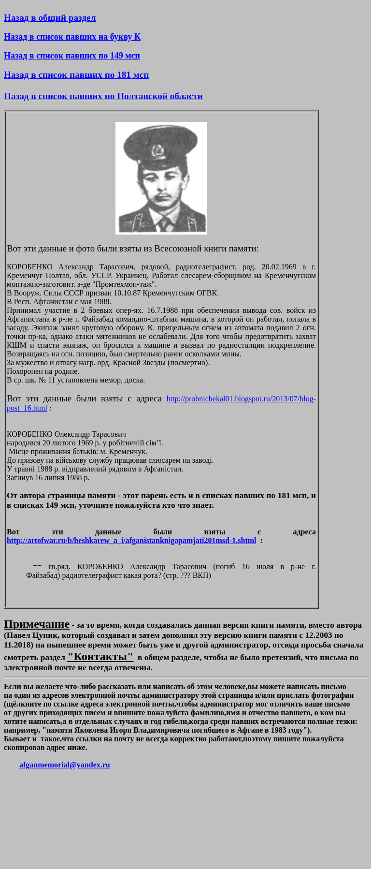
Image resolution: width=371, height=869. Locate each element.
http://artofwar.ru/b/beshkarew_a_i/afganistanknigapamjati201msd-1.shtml (132, 540)
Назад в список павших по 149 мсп (72, 55)
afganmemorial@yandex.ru (64, 765)
